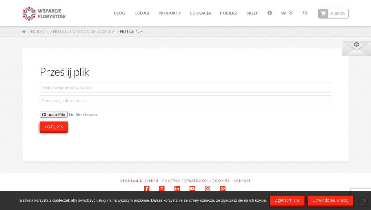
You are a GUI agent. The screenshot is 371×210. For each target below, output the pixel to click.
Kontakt (242, 181)
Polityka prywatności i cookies (196, 181)
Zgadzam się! (287, 200)
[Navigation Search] (305, 13)
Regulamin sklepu (139, 181)
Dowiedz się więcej (330, 200)
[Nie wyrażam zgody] (364, 200)
